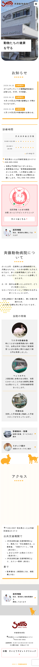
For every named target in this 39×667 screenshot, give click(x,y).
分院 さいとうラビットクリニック (19, 651)
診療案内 (20, 85)
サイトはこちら (18, 219)
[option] (19, 30)
